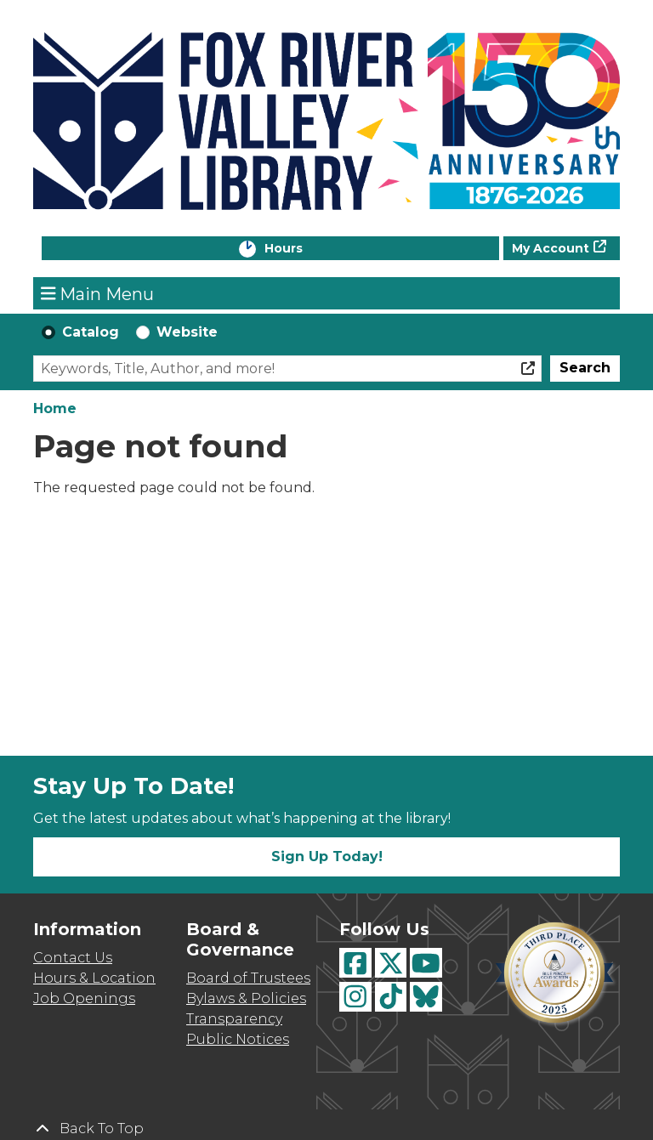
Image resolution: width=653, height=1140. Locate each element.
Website (187, 332)
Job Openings (84, 998)
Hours (301, 249)
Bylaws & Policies (246, 998)
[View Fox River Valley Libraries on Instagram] (355, 997)
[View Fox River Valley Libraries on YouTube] (426, 963)
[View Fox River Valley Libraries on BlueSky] (426, 997)
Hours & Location (94, 978)
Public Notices (237, 1039)
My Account (550, 248)
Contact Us (72, 958)
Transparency (234, 1019)
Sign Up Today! (327, 856)
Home (55, 408)
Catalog (90, 332)
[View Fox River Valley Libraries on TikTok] (391, 997)
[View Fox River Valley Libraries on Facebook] (355, 963)
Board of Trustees (248, 978)
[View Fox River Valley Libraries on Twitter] (391, 963)
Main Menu (98, 293)
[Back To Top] (326, 1129)
